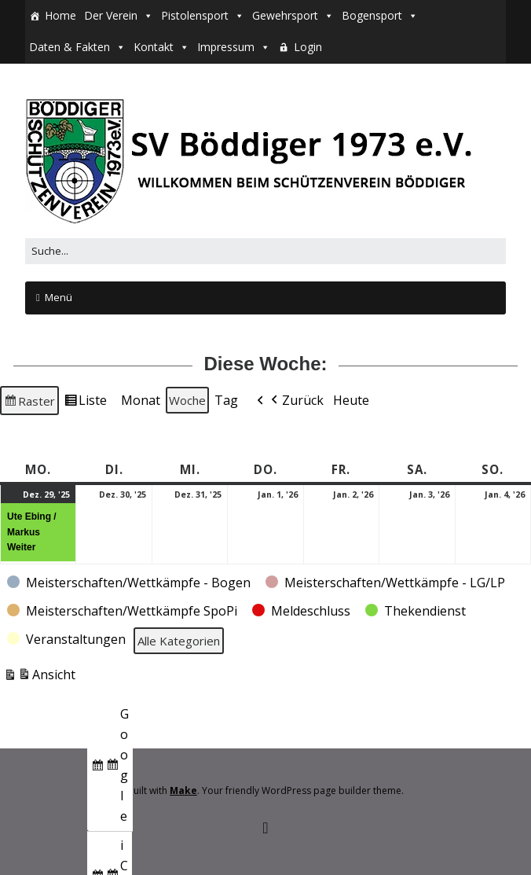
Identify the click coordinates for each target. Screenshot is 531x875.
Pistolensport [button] (195, 15)
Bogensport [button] (372, 15)
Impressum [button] (226, 46)
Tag (226, 400)
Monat (140, 400)
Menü (58, 297)
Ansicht (39, 677)
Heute (351, 400)
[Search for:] (265, 251)
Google (109, 767)
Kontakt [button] (154, 46)
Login (308, 46)
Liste (85, 402)
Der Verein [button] (110, 15)
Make (183, 790)
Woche (187, 400)
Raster (29, 402)
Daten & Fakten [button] (69, 46)
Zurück (296, 401)
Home (60, 15)
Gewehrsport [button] (285, 15)
